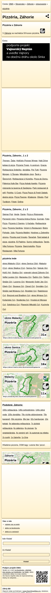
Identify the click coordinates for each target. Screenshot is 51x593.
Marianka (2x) (25, 277)
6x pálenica (18, 428)
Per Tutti (35, 170)
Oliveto (40, 197)
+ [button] (6, 93)
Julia (12, 233)
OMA (11, 4)
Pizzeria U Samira (16, 223)
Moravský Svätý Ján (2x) (37, 282)
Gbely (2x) (7, 286)
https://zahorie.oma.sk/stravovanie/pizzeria (16, 149)
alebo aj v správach (12, 532)
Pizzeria (18, 246)
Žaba (13, 161)
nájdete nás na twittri (12, 524)
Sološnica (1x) (13, 305)
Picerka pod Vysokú (18, 237)
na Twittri (25, 572)
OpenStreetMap (20, 146)
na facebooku (19, 570)
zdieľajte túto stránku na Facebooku (16, 571)
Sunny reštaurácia (35, 242)
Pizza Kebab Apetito (28, 183)
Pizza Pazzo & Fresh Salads (35, 193)
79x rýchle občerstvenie (31, 415)
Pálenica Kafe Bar (10, 183)
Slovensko (20, 4)
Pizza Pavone (20, 197)
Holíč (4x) (6, 273)
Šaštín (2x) (37, 277)
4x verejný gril (22, 433)
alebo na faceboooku (12, 528)
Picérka (10, 193)
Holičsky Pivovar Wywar (27, 161)
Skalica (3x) (17, 273)
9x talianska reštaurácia (19, 424)
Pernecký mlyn (9, 219)
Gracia (43, 165)
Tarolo (46, 242)
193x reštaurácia (9, 410)
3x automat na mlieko (38, 433)
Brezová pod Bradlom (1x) (18, 295)
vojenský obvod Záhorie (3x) (36, 273)
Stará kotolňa (29, 246)
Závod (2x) (30, 286)
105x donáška (14, 415)
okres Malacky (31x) (11, 263)
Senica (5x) (31, 268)
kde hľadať (7, 539)
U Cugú (17, 193)
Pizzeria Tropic (22, 165)
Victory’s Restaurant (33, 228)
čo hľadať (6, 550)
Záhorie (30, 4)
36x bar (26, 419)
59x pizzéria (16, 419)
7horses (6, 161)
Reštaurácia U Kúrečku (22, 179)
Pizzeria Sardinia (15, 228)
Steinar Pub (7, 214)
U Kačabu (30, 223)
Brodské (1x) (31, 291)
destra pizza (7, 197)
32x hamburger (37, 419)
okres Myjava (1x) (39, 295)
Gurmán (40, 219)
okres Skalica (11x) (16, 268)
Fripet (13, 202)
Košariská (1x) (8, 300)
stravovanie (41, 4)
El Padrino (20, 242)
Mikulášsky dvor (27, 174)
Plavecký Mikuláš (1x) (30, 305)
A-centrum (34, 165)
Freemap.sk (32, 146)
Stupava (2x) (18, 286)
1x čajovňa (16, 437)
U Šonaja (14, 174)
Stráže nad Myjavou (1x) (13, 291)
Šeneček (32, 237)
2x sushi (6, 437)
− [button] (6, 97)
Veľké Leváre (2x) (10, 277)
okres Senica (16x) (29, 263)
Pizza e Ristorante (35, 214)
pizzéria (5, 9)
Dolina (20, 202)
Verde (16, 214)
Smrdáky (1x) (42, 286)
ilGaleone (32, 197)
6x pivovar (29, 428)
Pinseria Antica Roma (26, 219)
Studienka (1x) (22, 300)
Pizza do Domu (41, 179)
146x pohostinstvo (26, 410)
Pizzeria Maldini (23, 233)
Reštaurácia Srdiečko (11, 170)
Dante (23, 214)
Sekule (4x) (42, 268)
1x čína (25, 437)
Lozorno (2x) (19, 282)
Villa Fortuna (8, 246)
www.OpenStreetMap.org (32, 591)
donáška (26, 170)
